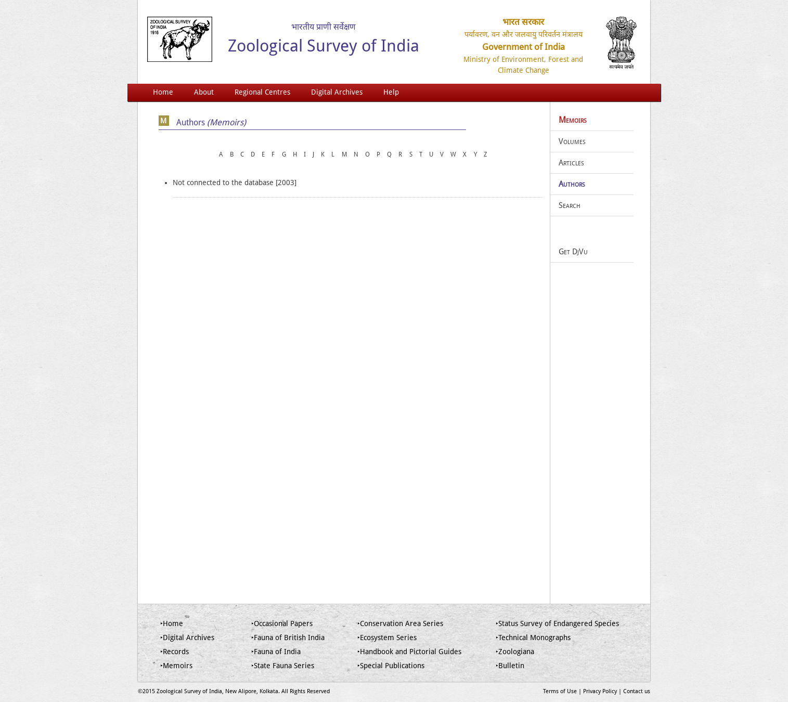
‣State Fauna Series (282, 665)
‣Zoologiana (515, 651)
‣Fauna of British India (288, 637)
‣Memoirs (176, 665)
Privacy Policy (600, 691)
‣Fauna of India (276, 651)
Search (569, 205)
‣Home (171, 623)
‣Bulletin (510, 665)
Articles (571, 162)
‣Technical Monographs (533, 637)
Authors (572, 184)
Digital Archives (337, 92)
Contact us (636, 691)
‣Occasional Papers (282, 623)
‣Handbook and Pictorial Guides (409, 651)
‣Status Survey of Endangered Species (557, 623)
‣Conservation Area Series (400, 623)
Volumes (572, 141)
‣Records (174, 651)
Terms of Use (560, 691)
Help (391, 92)
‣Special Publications (390, 665)
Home (163, 92)
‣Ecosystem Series (387, 637)
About (204, 92)
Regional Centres (262, 92)
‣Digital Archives (187, 637)
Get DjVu (573, 251)
